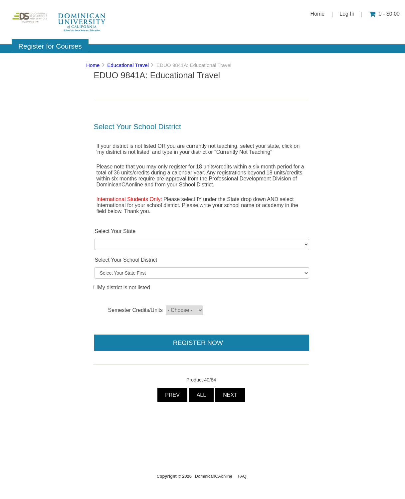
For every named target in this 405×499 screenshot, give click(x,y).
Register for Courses (50, 46)
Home (317, 14)
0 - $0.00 (384, 14)
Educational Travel (128, 65)
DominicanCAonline (213, 476)
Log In (346, 14)
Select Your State (115, 231)
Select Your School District (126, 260)
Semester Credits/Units (135, 310)
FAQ (242, 476)
